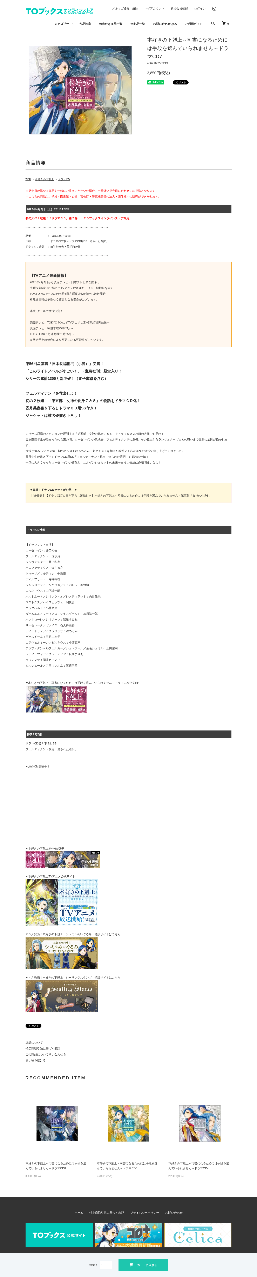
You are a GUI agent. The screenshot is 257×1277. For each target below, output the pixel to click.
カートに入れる (143, 1265)
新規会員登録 (179, 8)
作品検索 (85, 23)
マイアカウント (154, 8)
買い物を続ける (36, 1060)
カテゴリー (62, 23)
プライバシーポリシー (144, 1212)
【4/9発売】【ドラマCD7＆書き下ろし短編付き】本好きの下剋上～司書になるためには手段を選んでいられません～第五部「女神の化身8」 (120, 495)
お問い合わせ (174, 1212)
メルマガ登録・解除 (125, 8)
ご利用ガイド (193, 23)
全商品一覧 (137, 23)
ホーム (79, 1212)
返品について (34, 1042)
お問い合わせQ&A (165, 23)
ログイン (200, 8)
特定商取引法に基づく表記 (43, 1048)
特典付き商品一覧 (110, 23)
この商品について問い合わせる (46, 1054)
